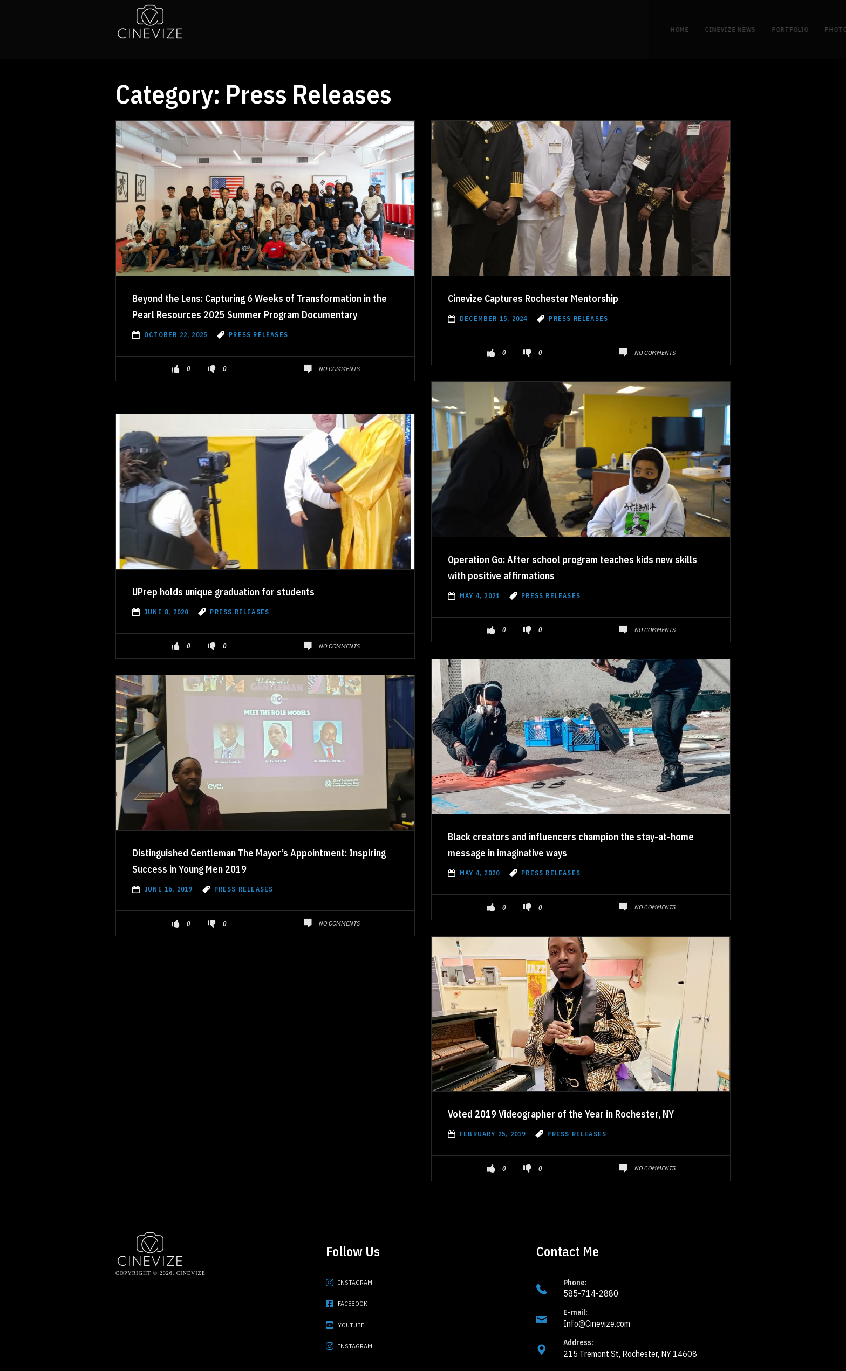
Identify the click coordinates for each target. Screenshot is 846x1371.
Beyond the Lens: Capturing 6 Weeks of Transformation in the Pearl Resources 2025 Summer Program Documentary (253, 297)
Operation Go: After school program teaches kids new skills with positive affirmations (569, 550)
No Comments (339, 369)
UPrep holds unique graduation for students (254, 574)
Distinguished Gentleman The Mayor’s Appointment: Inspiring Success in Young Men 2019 (256, 851)
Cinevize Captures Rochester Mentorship (558, 281)
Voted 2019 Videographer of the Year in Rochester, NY (555, 1104)
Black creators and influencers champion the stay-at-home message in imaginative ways (571, 827)
